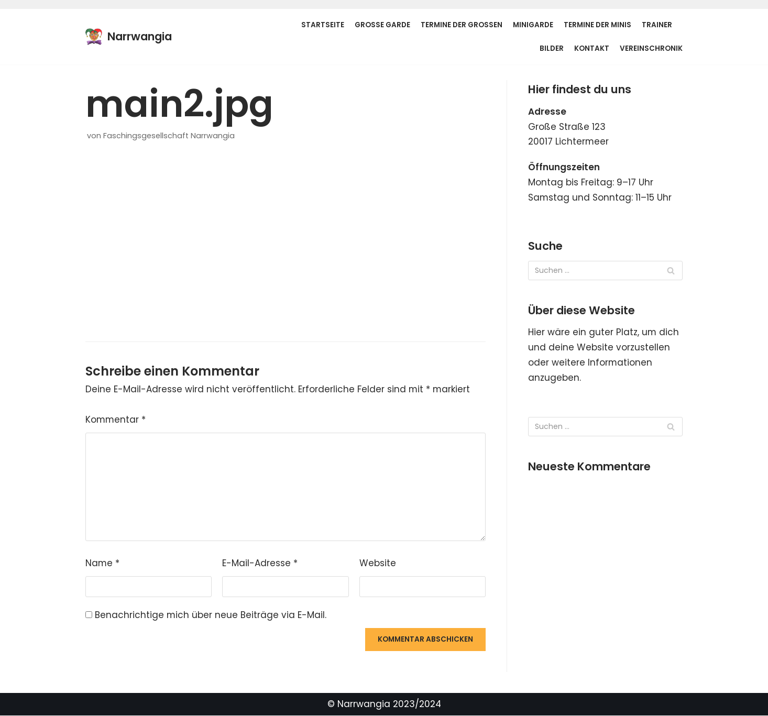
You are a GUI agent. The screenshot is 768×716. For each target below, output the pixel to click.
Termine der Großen (461, 25)
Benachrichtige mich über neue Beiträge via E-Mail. (211, 615)
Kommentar (116, 420)
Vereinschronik (651, 48)
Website (377, 563)
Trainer (657, 25)
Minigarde (533, 25)
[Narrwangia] (128, 36)
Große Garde (382, 25)
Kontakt (591, 48)
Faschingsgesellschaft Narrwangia (169, 135)
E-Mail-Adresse (260, 563)
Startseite (322, 25)
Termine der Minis (597, 25)
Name (102, 563)
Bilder (552, 48)
